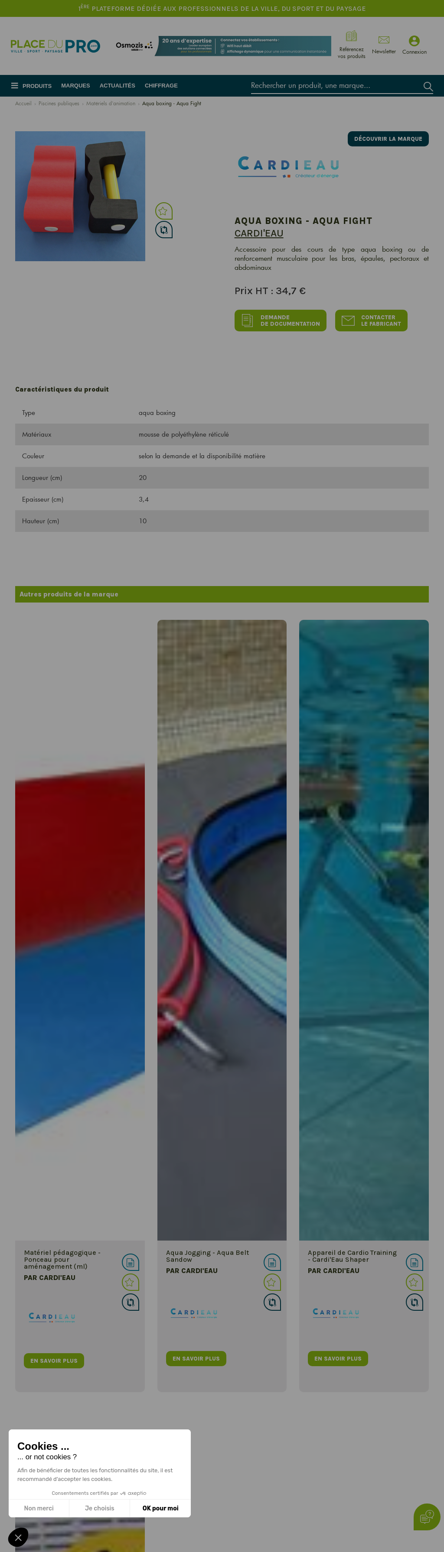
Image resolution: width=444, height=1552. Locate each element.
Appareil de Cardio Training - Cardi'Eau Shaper (352, 1256)
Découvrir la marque (388, 139)
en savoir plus (54, 1361)
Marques (75, 85)
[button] (18, 1537)
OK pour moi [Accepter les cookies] (161, 1508)
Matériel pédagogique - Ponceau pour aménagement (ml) (62, 1259)
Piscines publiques (59, 103)
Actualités (117, 85)
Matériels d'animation (110, 103)
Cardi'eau (259, 233)
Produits (37, 86)
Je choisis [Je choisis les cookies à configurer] (99, 1508)
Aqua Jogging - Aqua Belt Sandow (207, 1256)
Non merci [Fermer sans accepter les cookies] (38, 1508)
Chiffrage (161, 85)
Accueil (23, 103)
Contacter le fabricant (371, 320)
